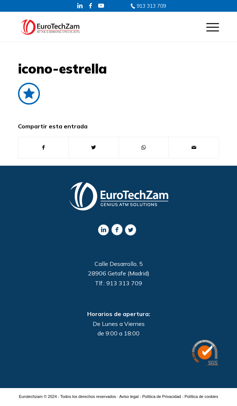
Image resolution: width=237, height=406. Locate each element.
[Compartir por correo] (194, 147)
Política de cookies (201, 396)
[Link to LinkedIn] (79, 5)
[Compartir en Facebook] (43, 147)
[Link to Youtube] (101, 5)
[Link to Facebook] (90, 5)
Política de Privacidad (161, 396)
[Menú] (209, 26)
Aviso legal (128, 396)
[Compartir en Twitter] (94, 147)
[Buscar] (192, 26)
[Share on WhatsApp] (144, 147)
